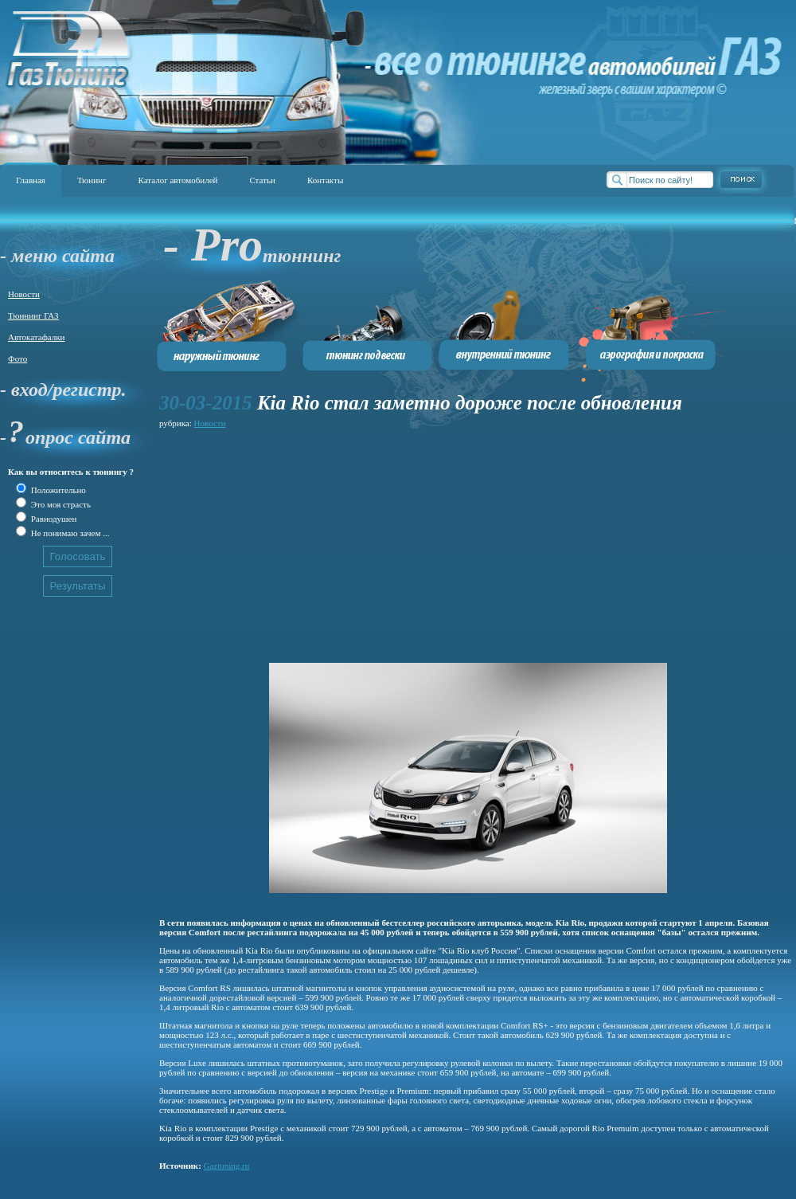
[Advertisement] (385, 543)
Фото (17, 358)
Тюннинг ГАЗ (33, 315)
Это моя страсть (60, 504)
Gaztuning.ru (227, 1165)
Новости (24, 294)
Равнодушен (52, 518)
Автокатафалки (36, 337)
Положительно (57, 490)
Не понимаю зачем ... (69, 533)
